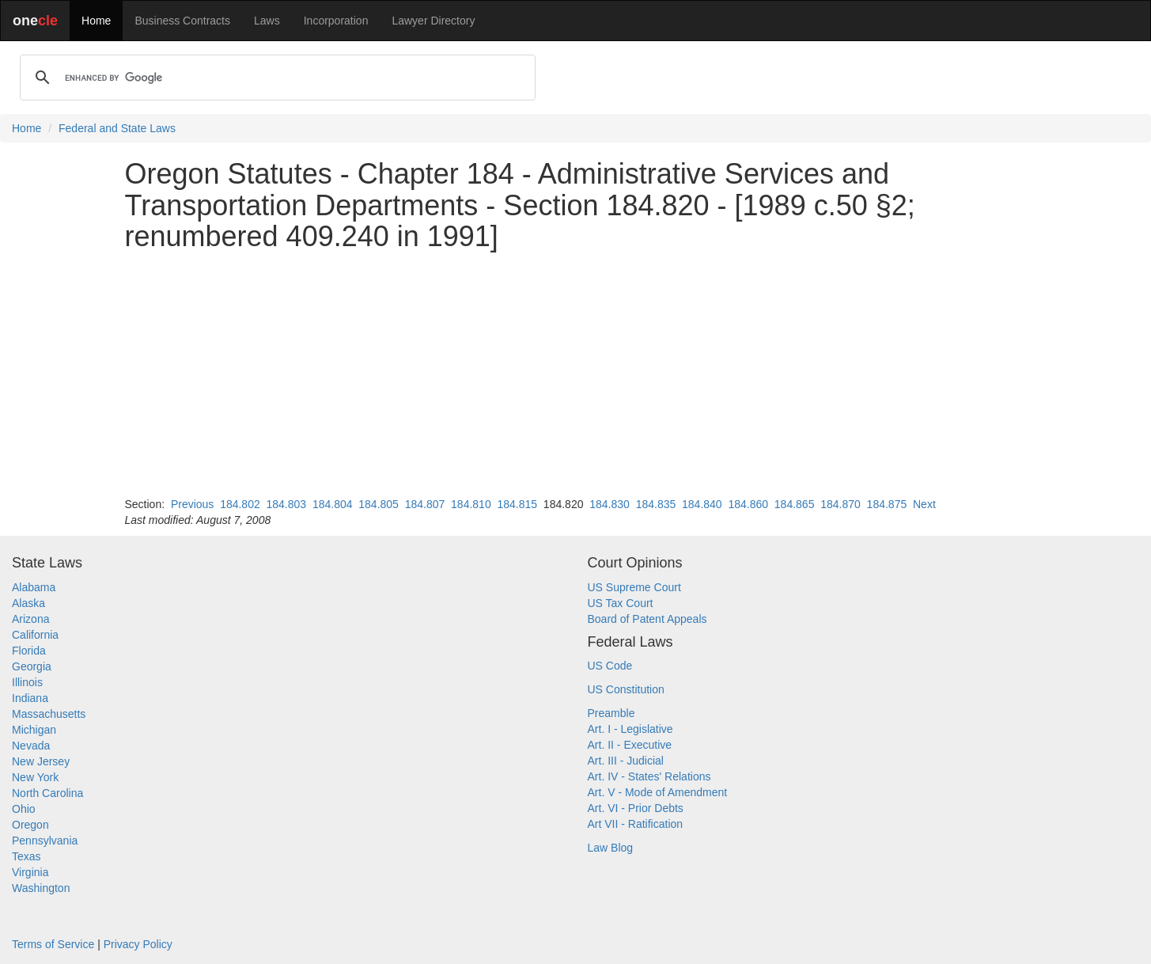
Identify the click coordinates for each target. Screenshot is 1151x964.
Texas (26, 856)
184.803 (287, 504)
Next (924, 504)
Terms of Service (53, 944)
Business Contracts (182, 20)
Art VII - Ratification (635, 824)
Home (96, 20)
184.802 (240, 504)
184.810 (471, 504)
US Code (610, 665)
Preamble (611, 713)
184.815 (517, 504)
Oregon (30, 824)
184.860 (748, 504)
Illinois (27, 682)
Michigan (34, 729)
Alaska (28, 603)
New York (35, 777)
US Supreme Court (634, 587)
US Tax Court (620, 603)
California (35, 634)
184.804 (332, 504)
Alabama (33, 587)
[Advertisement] (576, 374)
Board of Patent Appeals (647, 619)
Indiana (30, 698)
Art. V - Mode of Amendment (658, 792)
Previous (192, 504)
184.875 (887, 504)
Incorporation (336, 20)
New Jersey (41, 761)
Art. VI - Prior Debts (635, 808)
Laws (267, 20)
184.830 (609, 504)
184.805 (378, 504)
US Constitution (626, 689)
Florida (29, 650)
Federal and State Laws (117, 128)
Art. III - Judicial (626, 760)
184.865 (794, 504)
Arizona (30, 619)
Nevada (31, 745)
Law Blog (611, 847)
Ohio (24, 809)
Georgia (31, 666)
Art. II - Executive (630, 744)
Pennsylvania (45, 840)
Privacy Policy (138, 944)
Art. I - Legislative (630, 729)
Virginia (30, 872)
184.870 (840, 504)
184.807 (425, 504)
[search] (275, 77)
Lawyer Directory (433, 20)
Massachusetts (48, 714)
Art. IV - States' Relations (649, 776)
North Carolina (47, 793)
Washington (41, 888)
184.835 (656, 504)
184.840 (702, 504)
